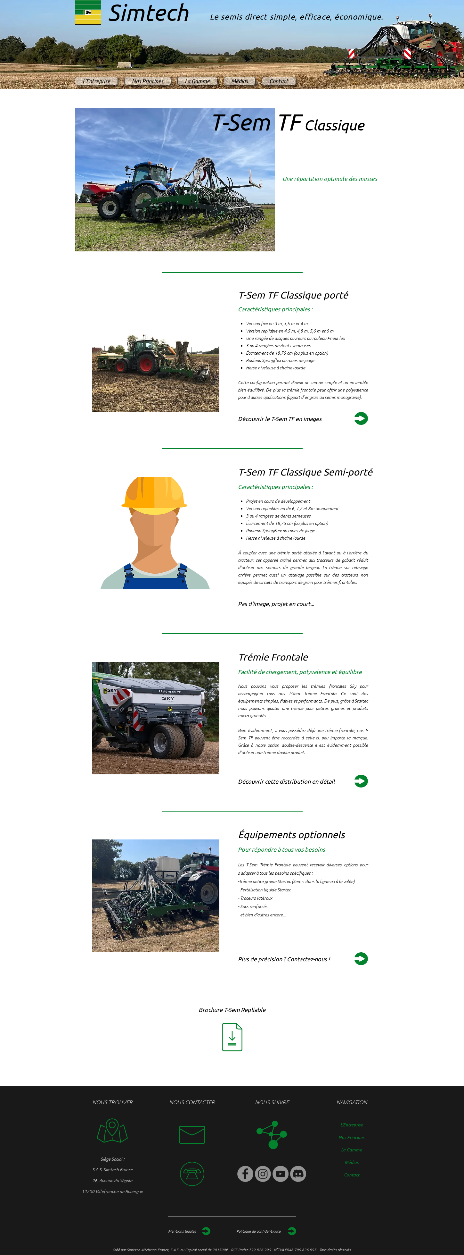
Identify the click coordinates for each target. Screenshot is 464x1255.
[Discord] (298, 1174)
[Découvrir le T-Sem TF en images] (301, 418)
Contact (351, 1175)
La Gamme (351, 1150)
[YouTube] (281, 1174)
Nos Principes (351, 1137)
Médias (352, 1162)
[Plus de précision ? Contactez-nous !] (301, 959)
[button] (301, 604)
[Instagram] (263, 1174)
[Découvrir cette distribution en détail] (301, 781)
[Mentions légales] (189, 1231)
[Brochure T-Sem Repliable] (232, 1009)
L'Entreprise (351, 1125)
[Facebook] (245, 1174)
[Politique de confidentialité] (266, 1231)
